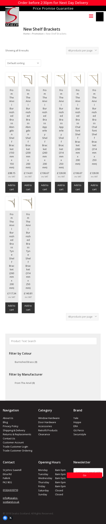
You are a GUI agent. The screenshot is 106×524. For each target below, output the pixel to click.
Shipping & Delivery (14, 430)
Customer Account (13, 442)
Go (84, 475)
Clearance (44, 434)
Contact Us (9, 438)
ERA (75, 426)
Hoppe (77, 422)
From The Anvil (25, 383)
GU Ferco (78, 430)
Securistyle (79, 434)
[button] (91, 16)
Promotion (38, 33)
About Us (8, 418)
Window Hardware (49, 418)
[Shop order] (23, 63)
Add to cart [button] (11, 187)
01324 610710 (10, 490)
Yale (75, 418)
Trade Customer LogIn (15, 446)
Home (26, 33)
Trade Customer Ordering (17, 450)
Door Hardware (47, 422)
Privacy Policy (10, 426)
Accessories (45, 426)
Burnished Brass (26, 362)
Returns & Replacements (17, 434)
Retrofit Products (48, 430)
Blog (5, 422)
